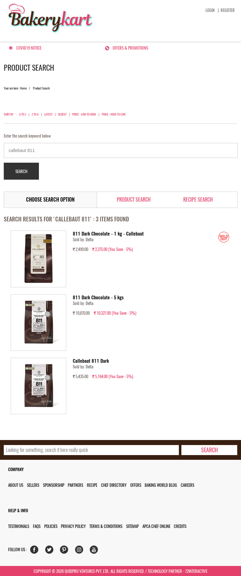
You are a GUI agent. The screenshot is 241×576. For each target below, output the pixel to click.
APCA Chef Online (156, 526)
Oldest (62, 114)
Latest (48, 114)
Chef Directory (113, 485)
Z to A (35, 114)
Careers (187, 485)
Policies (50, 526)
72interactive (196, 571)
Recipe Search (198, 199)
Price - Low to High (84, 114)
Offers (135, 485)
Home (23, 88)
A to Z (22, 114)
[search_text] (91, 450)
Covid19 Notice (28, 48)
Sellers (33, 485)
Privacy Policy (73, 526)
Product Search (134, 199)
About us (15, 485)
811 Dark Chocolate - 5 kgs (98, 297)
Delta (90, 239)
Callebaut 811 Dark (91, 361)
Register (228, 10)
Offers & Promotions (130, 48)
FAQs (36, 526)
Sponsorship (53, 485)
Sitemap (132, 526)
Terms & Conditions (105, 526)
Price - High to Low (114, 114)
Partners (75, 485)
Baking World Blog (161, 485)
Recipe (92, 485)
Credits (180, 526)
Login (210, 10)
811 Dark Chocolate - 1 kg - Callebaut (108, 234)
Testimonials (18, 526)
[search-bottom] (209, 450)
